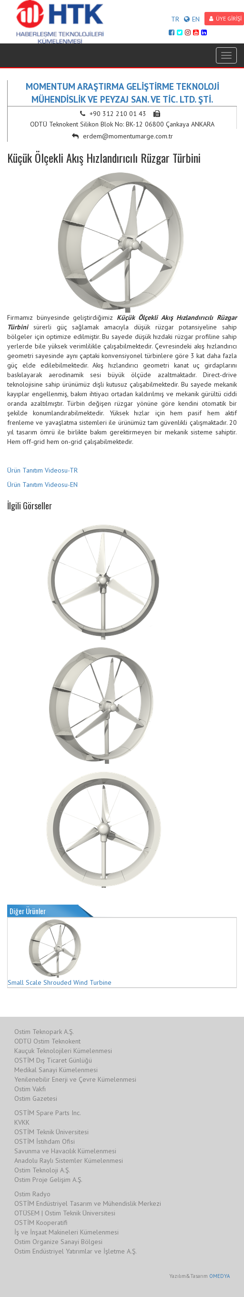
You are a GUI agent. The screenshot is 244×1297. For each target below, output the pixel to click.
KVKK (22, 1122)
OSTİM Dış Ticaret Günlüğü (53, 1060)
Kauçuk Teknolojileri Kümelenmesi (63, 1050)
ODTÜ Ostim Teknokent (47, 1041)
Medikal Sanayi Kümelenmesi (56, 1069)
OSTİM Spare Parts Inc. (47, 1112)
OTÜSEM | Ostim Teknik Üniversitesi (64, 1213)
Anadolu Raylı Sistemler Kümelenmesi (68, 1160)
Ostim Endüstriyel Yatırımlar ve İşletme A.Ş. (75, 1251)
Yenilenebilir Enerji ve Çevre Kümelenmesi (75, 1079)
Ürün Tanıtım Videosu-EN (42, 484)
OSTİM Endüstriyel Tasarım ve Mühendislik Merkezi (87, 1203)
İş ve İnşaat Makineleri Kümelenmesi (66, 1232)
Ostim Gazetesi (35, 1098)
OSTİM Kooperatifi (41, 1222)
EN (192, 19)
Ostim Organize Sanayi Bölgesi (58, 1241)
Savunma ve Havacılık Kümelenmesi (65, 1151)
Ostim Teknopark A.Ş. (44, 1031)
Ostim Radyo (32, 1194)
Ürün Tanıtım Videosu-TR (42, 470)
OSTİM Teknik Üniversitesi (51, 1132)
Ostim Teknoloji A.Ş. (42, 1170)
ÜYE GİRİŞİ (225, 18)
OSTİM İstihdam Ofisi (44, 1141)
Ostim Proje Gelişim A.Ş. (48, 1179)
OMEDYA (219, 1276)
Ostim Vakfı (30, 1089)
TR (175, 19)
